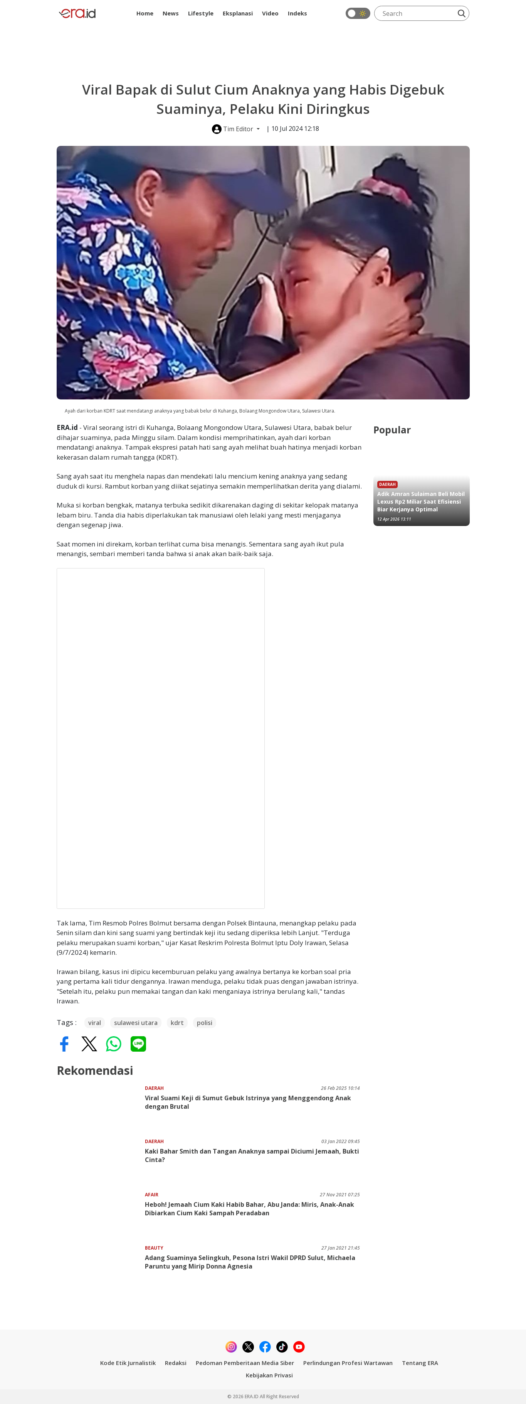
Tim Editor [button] (233, 129)
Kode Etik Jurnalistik (128, 1363)
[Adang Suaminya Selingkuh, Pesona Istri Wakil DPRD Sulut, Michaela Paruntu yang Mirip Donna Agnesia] (101, 1268)
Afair (151, 1194)
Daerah (154, 1088)
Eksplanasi (238, 13)
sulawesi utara (136, 1022)
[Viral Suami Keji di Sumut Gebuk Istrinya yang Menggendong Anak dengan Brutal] (101, 1108)
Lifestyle (200, 13)
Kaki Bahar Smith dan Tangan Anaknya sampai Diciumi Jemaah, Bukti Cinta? (252, 1155)
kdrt (177, 1022)
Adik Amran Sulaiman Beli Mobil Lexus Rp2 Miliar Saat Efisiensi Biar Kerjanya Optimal (421, 501)
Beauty (154, 1248)
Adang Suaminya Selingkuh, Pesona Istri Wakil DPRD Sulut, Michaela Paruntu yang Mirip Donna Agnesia (250, 1261)
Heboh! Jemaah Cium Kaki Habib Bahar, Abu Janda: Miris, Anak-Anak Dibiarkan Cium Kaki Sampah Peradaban (249, 1208)
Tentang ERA (420, 1363)
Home (144, 13)
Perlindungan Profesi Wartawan (348, 1363)
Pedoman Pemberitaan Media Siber (245, 1363)
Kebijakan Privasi (269, 1375)
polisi (204, 1022)
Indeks (297, 13)
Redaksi (176, 1363)
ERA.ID (252, 1396)
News (171, 13)
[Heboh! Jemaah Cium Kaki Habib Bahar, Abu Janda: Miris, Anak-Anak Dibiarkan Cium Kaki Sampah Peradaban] (101, 1215)
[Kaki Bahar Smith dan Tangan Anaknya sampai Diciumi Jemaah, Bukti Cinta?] (101, 1162)
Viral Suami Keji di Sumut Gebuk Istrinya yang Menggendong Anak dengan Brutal (248, 1102)
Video (270, 13)
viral (94, 1022)
